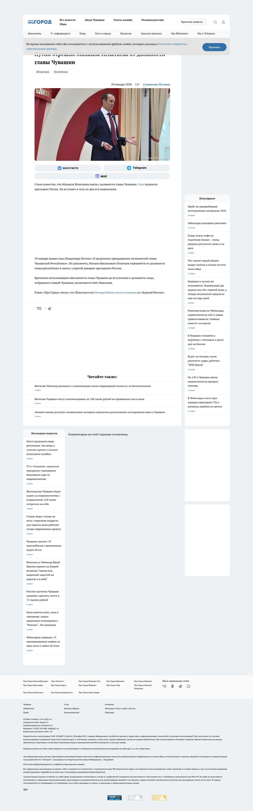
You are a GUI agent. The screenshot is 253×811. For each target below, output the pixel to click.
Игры (63, 24)
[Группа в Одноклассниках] (172, 686)
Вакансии (126, 33)
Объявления (28, 708)
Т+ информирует (60, 33)
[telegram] (50, 308)
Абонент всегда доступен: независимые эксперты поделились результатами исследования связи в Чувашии (102, 414)
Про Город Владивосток (62, 692)
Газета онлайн (123, 19)
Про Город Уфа (113, 685)
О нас (66, 704)
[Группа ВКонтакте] (68, 168)
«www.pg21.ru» (45, 719)
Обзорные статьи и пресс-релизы (120, 708)
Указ (141, 184)
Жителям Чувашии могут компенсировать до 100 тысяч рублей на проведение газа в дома (102, 401)
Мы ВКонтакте (179, 33)
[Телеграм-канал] (136, 168)
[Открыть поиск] (215, 22)
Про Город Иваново (143, 681)
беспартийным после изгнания (116, 292)
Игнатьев (42, 72)
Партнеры (109, 712)
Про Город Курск (58, 685)
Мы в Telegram (206, 33)
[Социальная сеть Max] (102, 176)
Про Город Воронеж (115, 681)
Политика (60, 72)
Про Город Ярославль (33, 685)
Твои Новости (57, 681)
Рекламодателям (153, 19)
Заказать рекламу (151, 33)
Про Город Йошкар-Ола (89, 681)
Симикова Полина (156, 84)
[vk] (39, 308)
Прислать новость (191, 21)
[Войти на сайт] (223, 22)
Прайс (26, 712)
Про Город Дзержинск (33, 692)
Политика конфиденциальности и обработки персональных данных (54, 764)
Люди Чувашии (95, 19)
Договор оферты (71, 708)
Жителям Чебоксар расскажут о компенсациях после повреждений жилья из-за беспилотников (102, 388)
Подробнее (108, 759)
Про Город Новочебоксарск (35, 681)
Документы (34, 33)
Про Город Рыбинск (87, 685)
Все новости (68, 19)
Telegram (27, 704)
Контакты (109, 704)
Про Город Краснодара (89, 692)
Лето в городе (103, 33)
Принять (214, 47)
